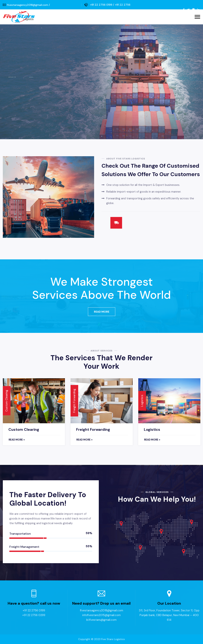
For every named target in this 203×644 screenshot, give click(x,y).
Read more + (17, 439)
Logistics (152, 429)
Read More (101, 311)
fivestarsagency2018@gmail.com (27, 5)
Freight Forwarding (93, 429)
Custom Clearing (23, 429)
